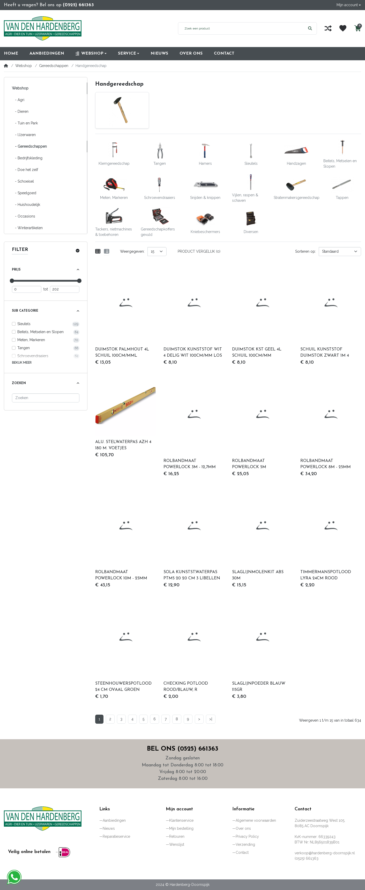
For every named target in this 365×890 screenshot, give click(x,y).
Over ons (243, 828)
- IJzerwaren (24, 135)
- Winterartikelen (27, 228)
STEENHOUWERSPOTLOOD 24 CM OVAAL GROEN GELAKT (123, 687)
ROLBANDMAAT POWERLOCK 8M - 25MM (325, 464)
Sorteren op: (305, 251)
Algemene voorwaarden (256, 820)
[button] (348, 5)
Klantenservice (181, 820)
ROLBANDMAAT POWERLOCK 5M (249, 464)
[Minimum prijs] (26, 289)
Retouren (176, 836)
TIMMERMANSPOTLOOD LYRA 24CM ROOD (325, 575)
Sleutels (24, 324)
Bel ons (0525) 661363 (182, 749)
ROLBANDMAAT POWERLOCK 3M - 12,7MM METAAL (189, 464)
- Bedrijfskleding (27, 158)
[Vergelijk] (328, 28)
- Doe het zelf (25, 170)
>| (210, 719)
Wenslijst (176, 844)
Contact (242, 852)
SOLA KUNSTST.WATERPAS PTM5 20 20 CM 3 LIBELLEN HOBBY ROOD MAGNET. (191, 575)
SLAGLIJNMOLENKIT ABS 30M (258, 575)
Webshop (23, 66)
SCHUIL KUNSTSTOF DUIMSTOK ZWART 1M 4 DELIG (324, 353)
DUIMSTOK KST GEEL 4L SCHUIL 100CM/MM (256, 352)
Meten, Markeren (31, 340)
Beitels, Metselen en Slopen (40, 332)
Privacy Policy (247, 836)
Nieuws (109, 828)
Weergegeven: (132, 251)
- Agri (18, 100)
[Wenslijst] (342, 28)
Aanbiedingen (114, 820)
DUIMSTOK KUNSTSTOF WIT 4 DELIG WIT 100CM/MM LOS (192, 352)
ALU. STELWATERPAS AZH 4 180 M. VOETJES (123, 445)
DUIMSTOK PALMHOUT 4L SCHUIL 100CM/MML (122, 352)
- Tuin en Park (25, 123)
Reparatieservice (116, 836)
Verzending (245, 844)
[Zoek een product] (241, 28)
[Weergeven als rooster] (97, 251)
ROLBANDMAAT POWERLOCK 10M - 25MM (121, 575)
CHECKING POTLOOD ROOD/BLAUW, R (185, 687)
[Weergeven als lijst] (106, 251)
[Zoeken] (45, 397)
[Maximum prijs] (64, 289)
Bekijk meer (22, 362)
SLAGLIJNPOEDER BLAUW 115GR (258, 687)
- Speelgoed (24, 193)
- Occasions (23, 216)
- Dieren (20, 111)
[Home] (6, 66)
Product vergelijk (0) (199, 251)
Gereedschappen (53, 66)
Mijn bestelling (181, 828)
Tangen (23, 348)
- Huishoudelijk (26, 205)
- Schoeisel (23, 181)
